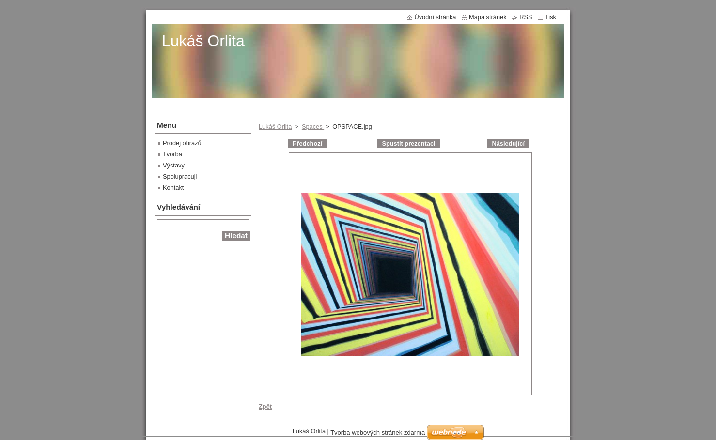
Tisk (550, 17)
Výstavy (174, 165)
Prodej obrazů (182, 143)
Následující (508, 143)
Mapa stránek (488, 17)
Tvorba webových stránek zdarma (377, 432)
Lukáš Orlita (275, 126)
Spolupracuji (180, 176)
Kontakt (173, 187)
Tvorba (172, 154)
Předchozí (307, 143)
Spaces (313, 126)
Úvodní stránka (435, 17)
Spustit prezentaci (408, 143)
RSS (525, 17)
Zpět (265, 406)
